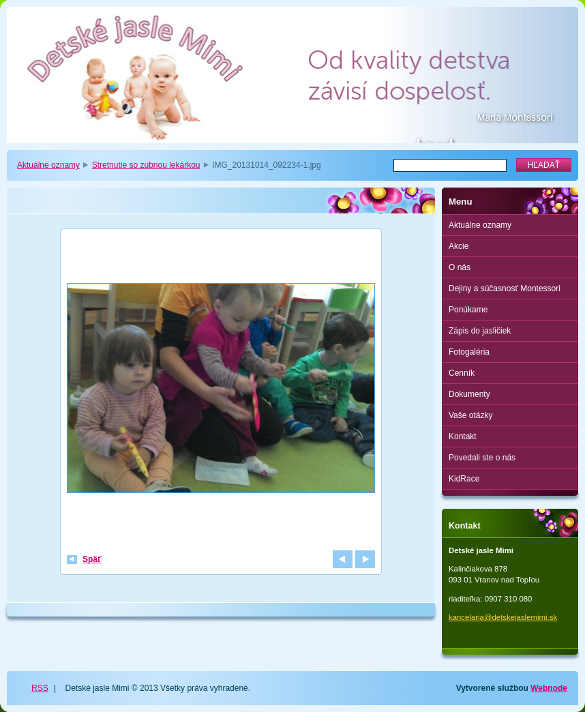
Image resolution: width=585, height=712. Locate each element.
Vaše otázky (470, 415)
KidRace (464, 479)
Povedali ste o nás (482, 457)
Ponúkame (468, 309)
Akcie (458, 246)
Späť (92, 559)
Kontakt (463, 436)
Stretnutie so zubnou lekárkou (146, 165)
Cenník (462, 373)
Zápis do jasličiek (480, 331)
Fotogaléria (469, 352)
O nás (459, 267)
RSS (39, 688)
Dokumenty (469, 394)
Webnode (548, 688)
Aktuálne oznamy (48, 165)
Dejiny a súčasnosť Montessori (504, 288)
